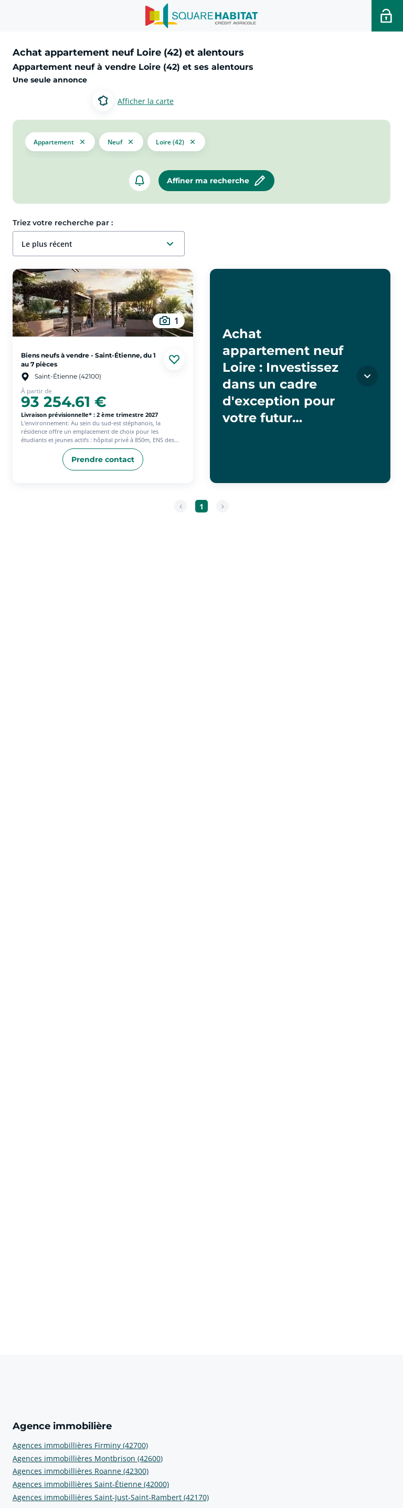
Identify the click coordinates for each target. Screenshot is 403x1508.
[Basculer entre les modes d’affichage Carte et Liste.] (133, 100)
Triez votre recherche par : (63, 222)
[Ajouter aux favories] (174, 359)
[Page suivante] (222, 506)
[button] (60, 140)
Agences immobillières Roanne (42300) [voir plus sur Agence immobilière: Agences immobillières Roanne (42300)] (81, 1471)
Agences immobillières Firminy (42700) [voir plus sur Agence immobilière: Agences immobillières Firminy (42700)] (80, 1445)
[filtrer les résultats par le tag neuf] (121, 141)
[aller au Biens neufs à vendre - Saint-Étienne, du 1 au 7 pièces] (103, 303)
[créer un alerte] (139, 180)
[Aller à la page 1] (201, 506)
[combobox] (103, 244)
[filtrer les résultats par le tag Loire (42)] (176, 140)
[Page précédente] (180, 506)
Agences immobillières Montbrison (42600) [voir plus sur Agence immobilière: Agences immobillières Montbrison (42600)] (88, 1458)
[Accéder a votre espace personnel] (387, 16)
